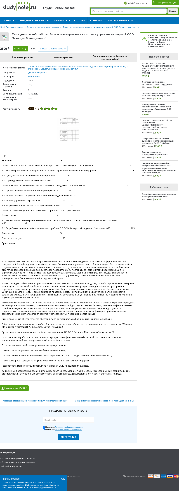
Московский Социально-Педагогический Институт (53, 68)
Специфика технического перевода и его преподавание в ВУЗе (159, 195)
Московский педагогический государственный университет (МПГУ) (92, 66)
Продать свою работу (32, 20)
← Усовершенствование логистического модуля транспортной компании (34, 401)
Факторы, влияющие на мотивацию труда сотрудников (157, 83)
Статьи (7, 20)
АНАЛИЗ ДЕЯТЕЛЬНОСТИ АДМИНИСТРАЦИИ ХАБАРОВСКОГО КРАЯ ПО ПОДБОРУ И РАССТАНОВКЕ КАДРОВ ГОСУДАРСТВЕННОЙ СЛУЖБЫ (158, 68)
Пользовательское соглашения (68, 430)
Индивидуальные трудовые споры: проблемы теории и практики (158, 94)
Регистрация (68, 436)
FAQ (82, 20)
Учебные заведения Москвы (42, 66)
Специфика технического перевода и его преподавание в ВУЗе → (106, 401)
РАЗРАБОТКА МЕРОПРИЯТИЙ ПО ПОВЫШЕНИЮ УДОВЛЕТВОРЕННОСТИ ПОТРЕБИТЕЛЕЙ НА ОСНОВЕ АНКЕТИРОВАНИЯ (157, 125)
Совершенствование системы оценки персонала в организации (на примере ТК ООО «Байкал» (158, 141)
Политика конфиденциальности (18, 458)
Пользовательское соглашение (18, 462)
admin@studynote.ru (137, 3)
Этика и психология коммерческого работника (154, 153)
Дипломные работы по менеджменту (43, 27)
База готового (63, 20)
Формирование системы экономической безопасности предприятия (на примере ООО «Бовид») (157, 108)
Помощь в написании (121, 20)
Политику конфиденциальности (68, 427)
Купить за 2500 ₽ (15, 388)
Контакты (96, 20)
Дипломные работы (15, 27)
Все (2, 27)
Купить (21, 48)
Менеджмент (34, 76)
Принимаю (63, 427)
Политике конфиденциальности (41, 487)
